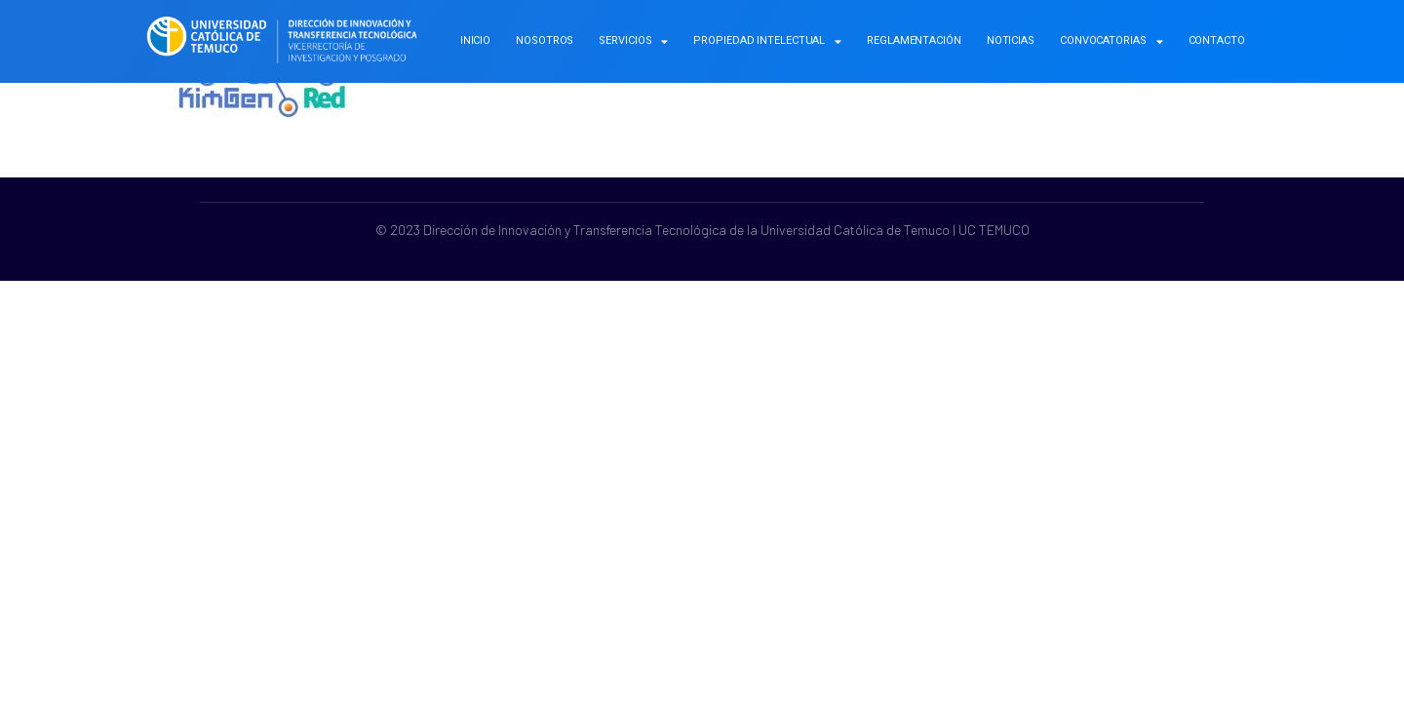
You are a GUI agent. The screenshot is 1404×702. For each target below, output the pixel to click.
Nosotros (544, 40)
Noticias (1010, 40)
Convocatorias (1111, 41)
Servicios (633, 41)
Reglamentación (914, 40)
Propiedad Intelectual (767, 41)
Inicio (475, 40)
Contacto (1217, 40)
